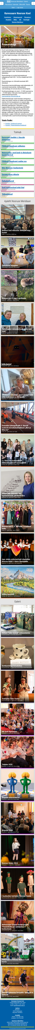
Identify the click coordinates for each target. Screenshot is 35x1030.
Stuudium (8, 20)
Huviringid (26, 20)
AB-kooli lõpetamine (9, 732)
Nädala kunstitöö (8, 594)
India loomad (6, 364)
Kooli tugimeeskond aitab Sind (13, 187)
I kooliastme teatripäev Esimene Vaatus (16, 896)
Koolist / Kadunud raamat (13, 123)
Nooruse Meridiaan (17, 1)
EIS (20, 20)
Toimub (17, 132)
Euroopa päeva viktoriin (10, 174)
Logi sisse (20, 7)
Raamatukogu (9, 44)
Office (15, 20)
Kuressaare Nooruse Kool (17, 13)
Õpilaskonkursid (8, 181)
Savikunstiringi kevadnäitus (12, 666)
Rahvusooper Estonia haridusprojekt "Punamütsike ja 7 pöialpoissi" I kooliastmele (15, 927)
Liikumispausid (17, 17)
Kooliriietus (7, 17)
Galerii (26, 1)
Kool (8, 1)
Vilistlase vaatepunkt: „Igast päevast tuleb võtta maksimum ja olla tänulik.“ (17, 396)
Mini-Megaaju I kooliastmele (12, 168)
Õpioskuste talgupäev (10, 265)
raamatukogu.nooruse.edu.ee (11, 96)
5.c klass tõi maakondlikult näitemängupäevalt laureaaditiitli (14, 462)
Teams (28, 4)
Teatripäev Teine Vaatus (11, 699)
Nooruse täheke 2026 (10, 863)
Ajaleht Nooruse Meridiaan (17, 201)
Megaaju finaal (7, 830)
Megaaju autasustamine (11, 797)
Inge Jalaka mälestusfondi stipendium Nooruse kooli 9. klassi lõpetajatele (16, 560)
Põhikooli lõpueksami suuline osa (14, 161)
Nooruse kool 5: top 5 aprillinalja (14, 298)
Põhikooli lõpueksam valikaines (13, 146)
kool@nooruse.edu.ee (19, 1005)
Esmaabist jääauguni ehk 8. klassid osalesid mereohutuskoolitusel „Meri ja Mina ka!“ (16, 428)
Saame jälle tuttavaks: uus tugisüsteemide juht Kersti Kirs (13, 494)
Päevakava (8, 4)
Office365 (22, 4)
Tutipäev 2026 (7, 764)
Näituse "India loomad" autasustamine (16, 633)
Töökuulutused (7, 194)
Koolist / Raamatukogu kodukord (15, 125)
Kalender (15, 4)
